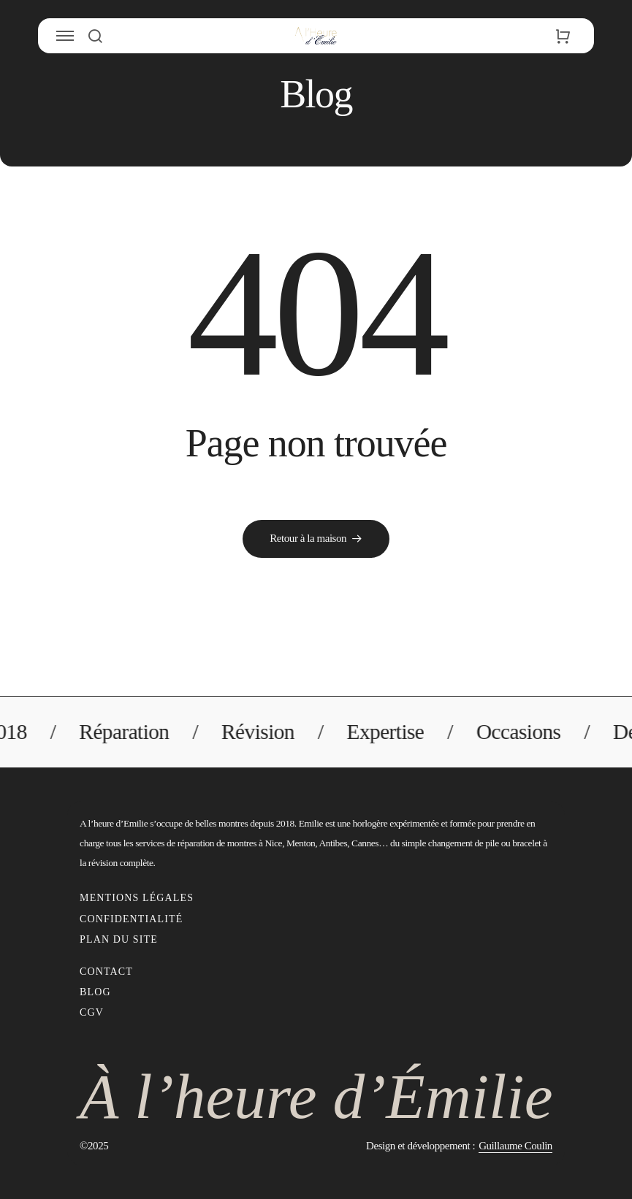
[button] (94, 36)
